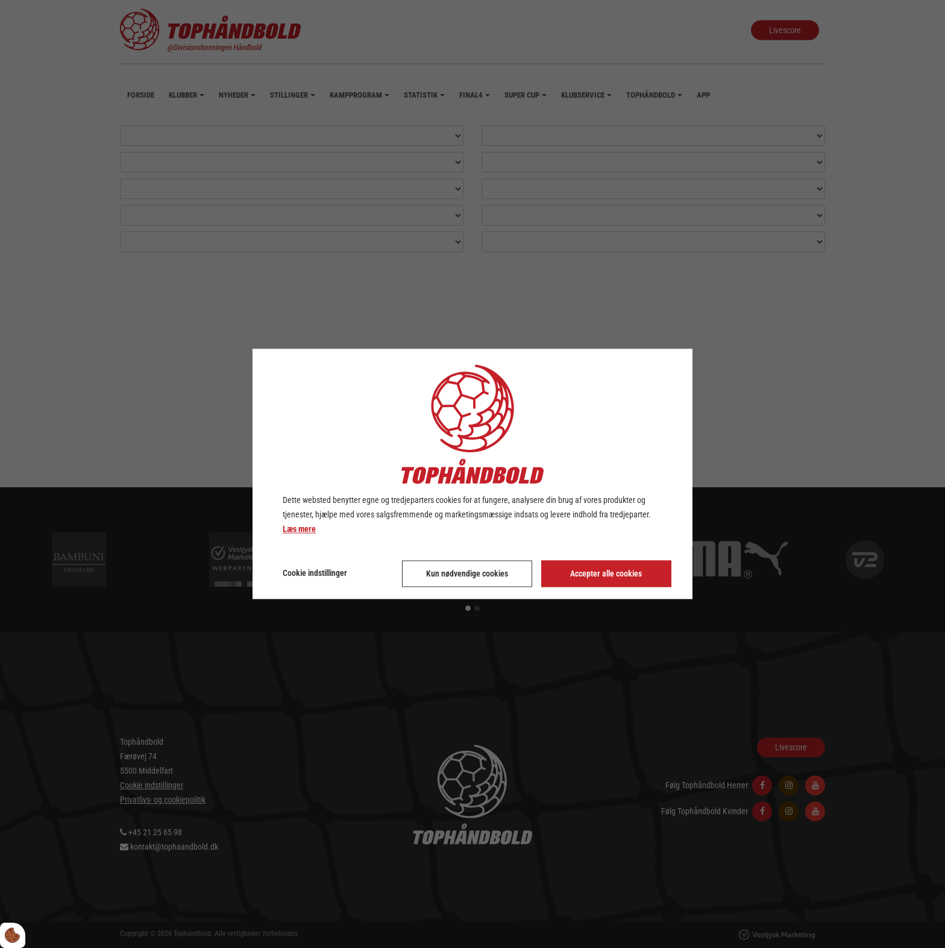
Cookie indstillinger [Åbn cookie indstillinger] (315, 573)
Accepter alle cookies (606, 574)
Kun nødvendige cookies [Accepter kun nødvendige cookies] (467, 574)
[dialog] (472, 474)
